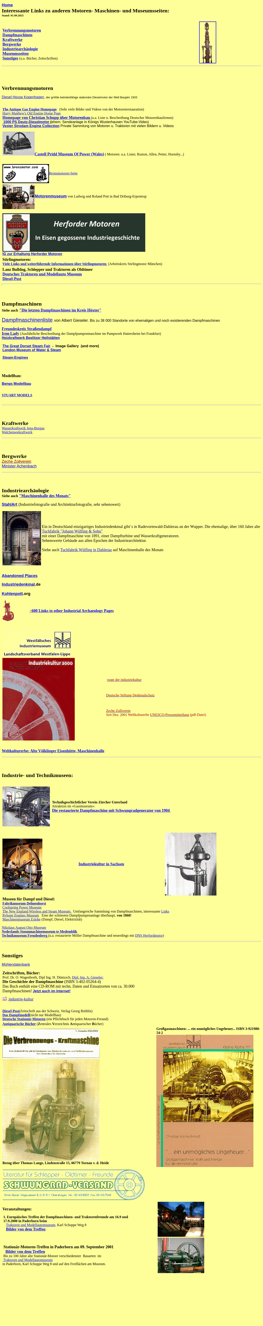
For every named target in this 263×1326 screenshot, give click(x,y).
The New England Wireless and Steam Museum (37, 911)
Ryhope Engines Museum (20, 915)
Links (165, 911)
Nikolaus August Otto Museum (24, 927)
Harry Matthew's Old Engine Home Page (31, 113)
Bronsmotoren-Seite (63, 173)
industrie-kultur (20, 999)
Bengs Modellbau (16, 384)
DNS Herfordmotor (149, 935)
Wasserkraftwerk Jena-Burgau (23, 428)
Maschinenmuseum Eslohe (21, 919)
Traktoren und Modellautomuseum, (31, 1225)
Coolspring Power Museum (21, 907)
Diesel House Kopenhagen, (23, 97)
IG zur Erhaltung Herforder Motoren (32, 254)
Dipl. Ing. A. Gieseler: (87, 977)
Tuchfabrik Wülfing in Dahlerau (86, 550)
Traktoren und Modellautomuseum (27, 1260)
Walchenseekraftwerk (17, 432)
